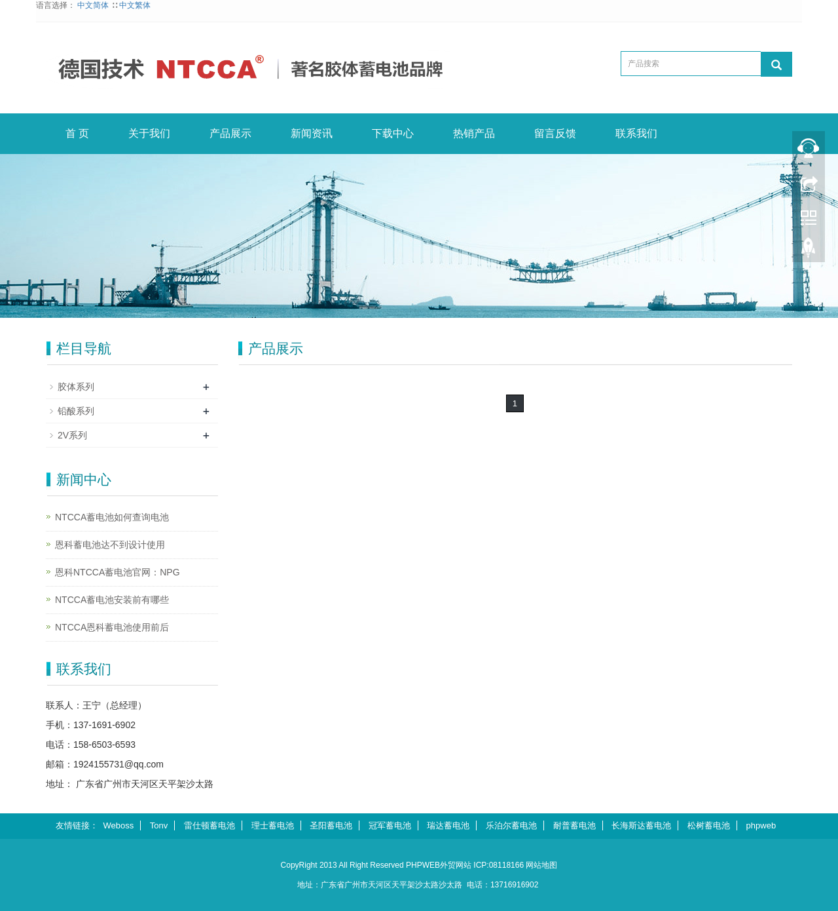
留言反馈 (555, 133)
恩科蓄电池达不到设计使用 (110, 544)
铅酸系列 (76, 411)
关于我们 (149, 133)
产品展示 (230, 133)
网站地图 (541, 865)
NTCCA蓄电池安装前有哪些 (112, 599)
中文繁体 (135, 5)
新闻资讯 (312, 133)
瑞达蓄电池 (448, 825)
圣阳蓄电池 (331, 825)
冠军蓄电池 (390, 825)
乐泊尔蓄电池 (511, 825)
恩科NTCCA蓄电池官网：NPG (117, 572)
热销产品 (474, 133)
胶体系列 (76, 386)
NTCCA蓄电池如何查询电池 (112, 517)
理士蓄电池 (272, 825)
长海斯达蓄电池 (641, 825)
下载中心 (393, 133)
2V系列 (72, 435)
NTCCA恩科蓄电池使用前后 (112, 627)
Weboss (118, 825)
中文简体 (94, 5)
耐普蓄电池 (574, 825)
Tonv (159, 825)
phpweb (761, 825)
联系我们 (636, 133)
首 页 (77, 133)
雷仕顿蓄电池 (209, 825)
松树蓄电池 (708, 825)
